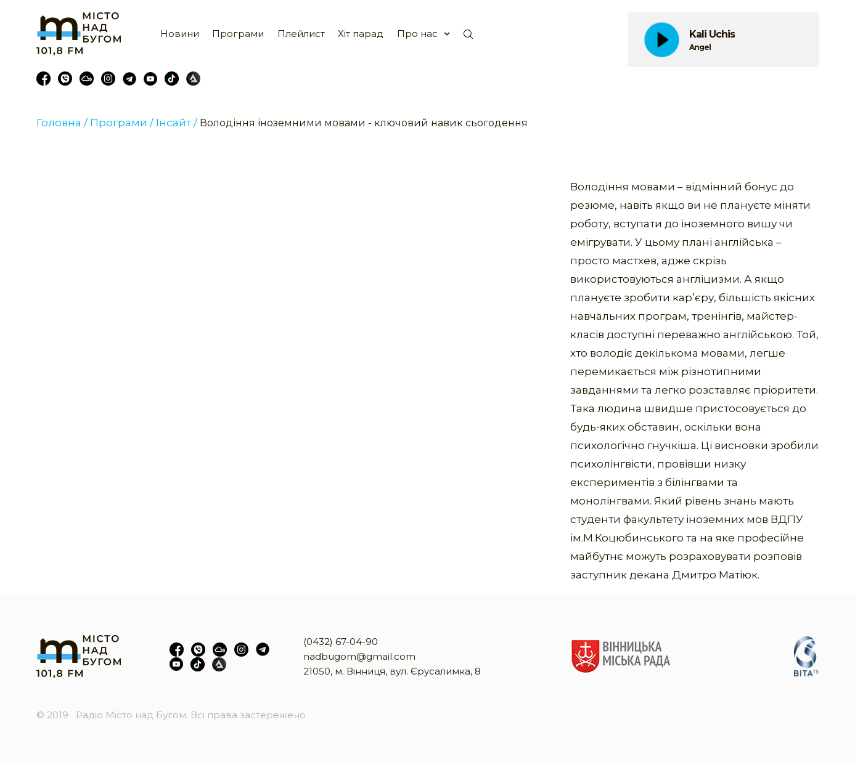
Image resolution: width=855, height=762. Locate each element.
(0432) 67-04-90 (340, 641)
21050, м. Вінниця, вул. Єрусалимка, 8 (392, 671)
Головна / (62, 122)
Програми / (121, 122)
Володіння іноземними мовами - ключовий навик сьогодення (364, 123)
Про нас (417, 33)
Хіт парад (360, 33)
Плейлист (301, 33)
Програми (238, 33)
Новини (179, 33)
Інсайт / (176, 122)
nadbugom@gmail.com (359, 656)
